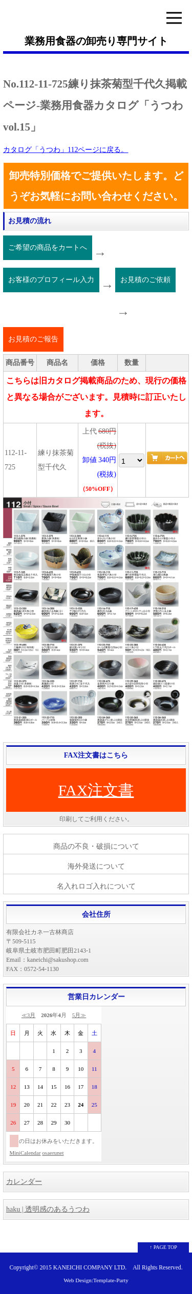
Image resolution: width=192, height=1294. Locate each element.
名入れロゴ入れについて (96, 886)
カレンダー (24, 1181)
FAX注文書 (96, 790)
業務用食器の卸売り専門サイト (96, 41)
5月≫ (79, 1015)
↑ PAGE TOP (163, 1247)
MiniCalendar (25, 1153)
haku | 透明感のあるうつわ (48, 1209)
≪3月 (29, 1015)
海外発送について (96, 866)
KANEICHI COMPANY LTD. (89, 1267)
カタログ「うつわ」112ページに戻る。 (65, 150)
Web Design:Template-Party (96, 1280)
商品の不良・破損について (96, 846)
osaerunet (52, 1153)
